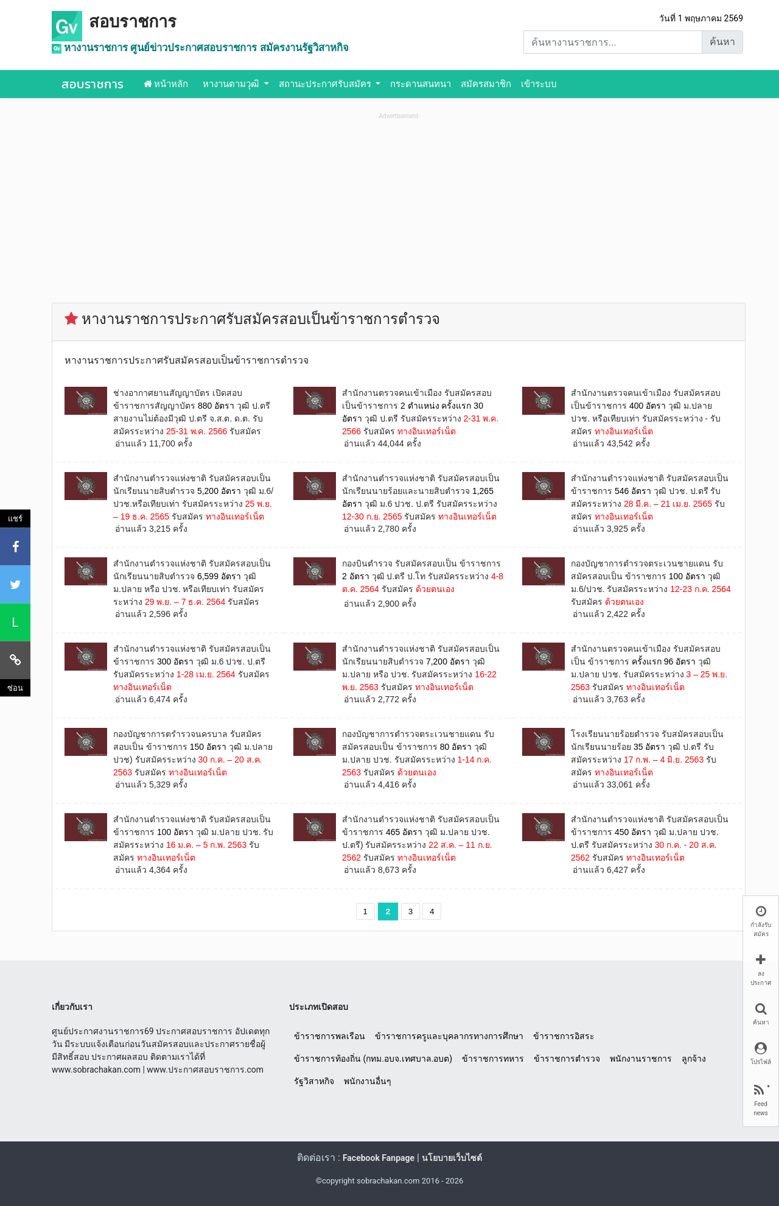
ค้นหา (722, 42)
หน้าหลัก (166, 84)
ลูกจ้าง (694, 1058)
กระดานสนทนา (420, 84)
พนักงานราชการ (641, 1058)
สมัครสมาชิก (486, 84)
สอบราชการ (132, 22)
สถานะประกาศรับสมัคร (326, 84)
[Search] (612, 42)
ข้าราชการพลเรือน (329, 1036)
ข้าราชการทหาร (493, 1058)
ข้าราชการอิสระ (564, 1036)
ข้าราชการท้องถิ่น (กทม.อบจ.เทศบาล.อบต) (373, 1058)
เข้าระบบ (539, 84)
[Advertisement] (399, 207)
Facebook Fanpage (378, 1158)
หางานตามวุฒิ (232, 84)
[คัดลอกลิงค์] (15, 660)
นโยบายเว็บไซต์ (452, 1158)
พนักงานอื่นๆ (367, 1081)
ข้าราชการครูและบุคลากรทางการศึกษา (449, 1036)
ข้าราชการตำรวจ (567, 1058)
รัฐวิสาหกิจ (314, 1081)
